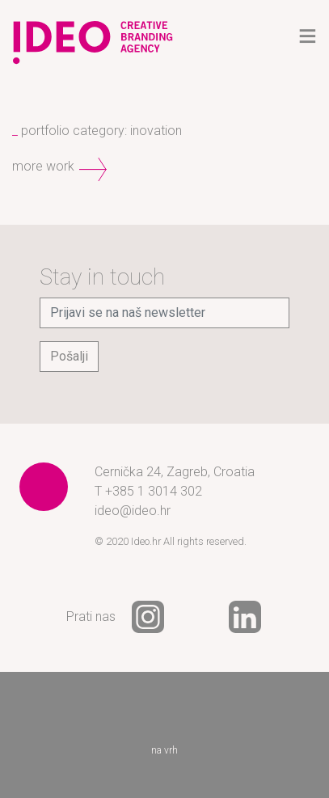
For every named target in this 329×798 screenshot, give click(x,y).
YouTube (293, 617)
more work (43, 166)
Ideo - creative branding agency (93, 36)
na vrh (165, 727)
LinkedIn (245, 617)
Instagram (148, 617)
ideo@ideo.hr (133, 510)
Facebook (196, 617)
